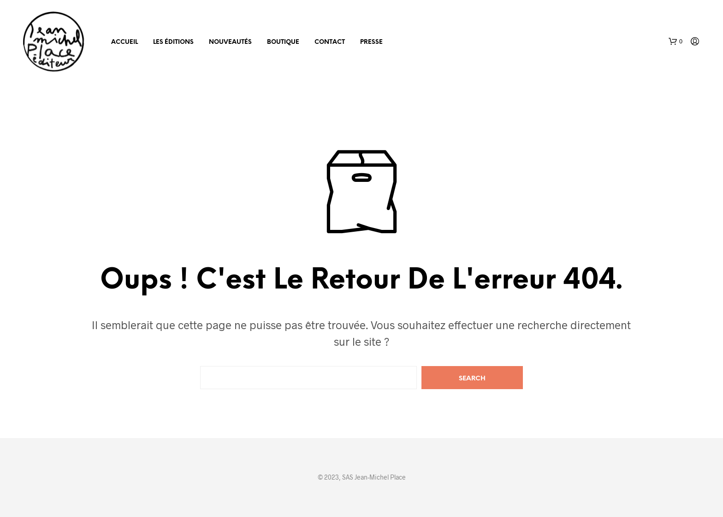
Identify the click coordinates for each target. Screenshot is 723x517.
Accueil (124, 42)
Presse (371, 42)
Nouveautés (230, 42)
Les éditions (173, 42)
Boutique (283, 42)
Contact (329, 42)
